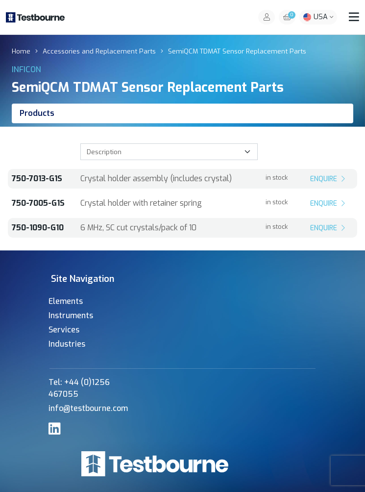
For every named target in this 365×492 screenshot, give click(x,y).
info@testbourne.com (88, 408)
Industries (67, 344)
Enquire (328, 178)
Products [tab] (37, 113)
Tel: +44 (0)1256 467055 (79, 388)
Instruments (71, 315)
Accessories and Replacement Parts (99, 51)
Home (21, 51)
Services (64, 330)
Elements (66, 301)
